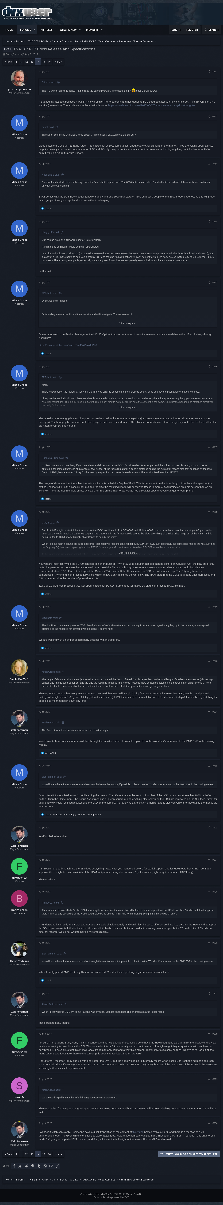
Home (9, 29)
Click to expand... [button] (128, 323)
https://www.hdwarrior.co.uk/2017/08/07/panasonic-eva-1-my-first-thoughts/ (151, 105)
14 (37, 61)
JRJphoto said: (50, 293)
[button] (34, 29)
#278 (214, 1033)
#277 (214, 993)
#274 (214, 859)
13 (32, 61)
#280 (214, 1123)
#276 (214, 942)
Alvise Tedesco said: (53, 1004)
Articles (47, 29)
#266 (214, 366)
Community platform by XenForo (111, 1194)
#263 (214, 164)
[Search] (211, 29)
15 (43, 61)
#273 (214, 827)
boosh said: (48, 127)
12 (26, 61)
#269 (214, 606)
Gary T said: (48, 522)
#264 (214, 221)
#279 (214, 1079)
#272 (214, 766)
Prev (9, 61)
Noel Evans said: (51, 174)
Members (92, 29)
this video (137, 1131)
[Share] (209, 71)
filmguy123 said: (50, 232)
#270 (214, 661)
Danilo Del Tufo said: (53, 458)
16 (49, 61)
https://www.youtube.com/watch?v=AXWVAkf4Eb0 (68, 345)
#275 (214, 891)
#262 (214, 116)
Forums (25, 29)
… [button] (21, 61)
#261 (214, 71)
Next (57, 61)
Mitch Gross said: (51, 671)
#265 (214, 282)
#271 (214, 711)
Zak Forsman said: (52, 776)
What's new (68, 29)
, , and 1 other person (72, 814)
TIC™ (127, 1197)
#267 (214, 447)
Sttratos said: (49, 82)
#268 (214, 511)
